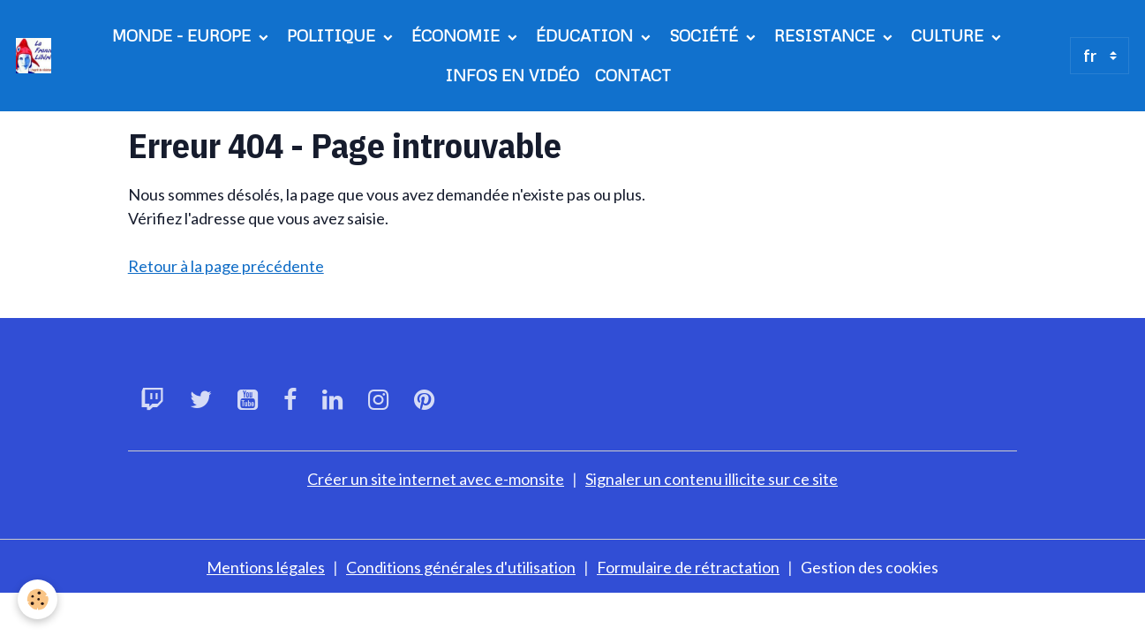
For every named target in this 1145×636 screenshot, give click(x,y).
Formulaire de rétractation (688, 567)
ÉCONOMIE (457, 35)
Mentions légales (266, 567)
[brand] (34, 55)
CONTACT (633, 75)
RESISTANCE (826, 35)
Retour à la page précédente (226, 266)
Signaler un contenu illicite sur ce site (711, 478)
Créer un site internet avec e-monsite (435, 478)
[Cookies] (37, 599)
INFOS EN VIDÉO (512, 75)
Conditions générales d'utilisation (461, 567)
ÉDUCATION (586, 35)
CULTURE (949, 35)
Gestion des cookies (869, 567)
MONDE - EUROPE (183, 35)
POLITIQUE (333, 35)
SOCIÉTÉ (705, 35)
